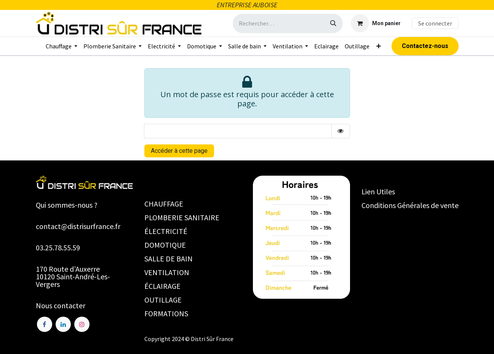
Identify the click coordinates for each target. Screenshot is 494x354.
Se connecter (435, 23)
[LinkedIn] (63, 324)
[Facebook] (44, 324)
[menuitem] (61, 46)
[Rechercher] (333, 23)
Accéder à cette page (179, 150)
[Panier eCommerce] (375, 23)
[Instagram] (82, 324)
